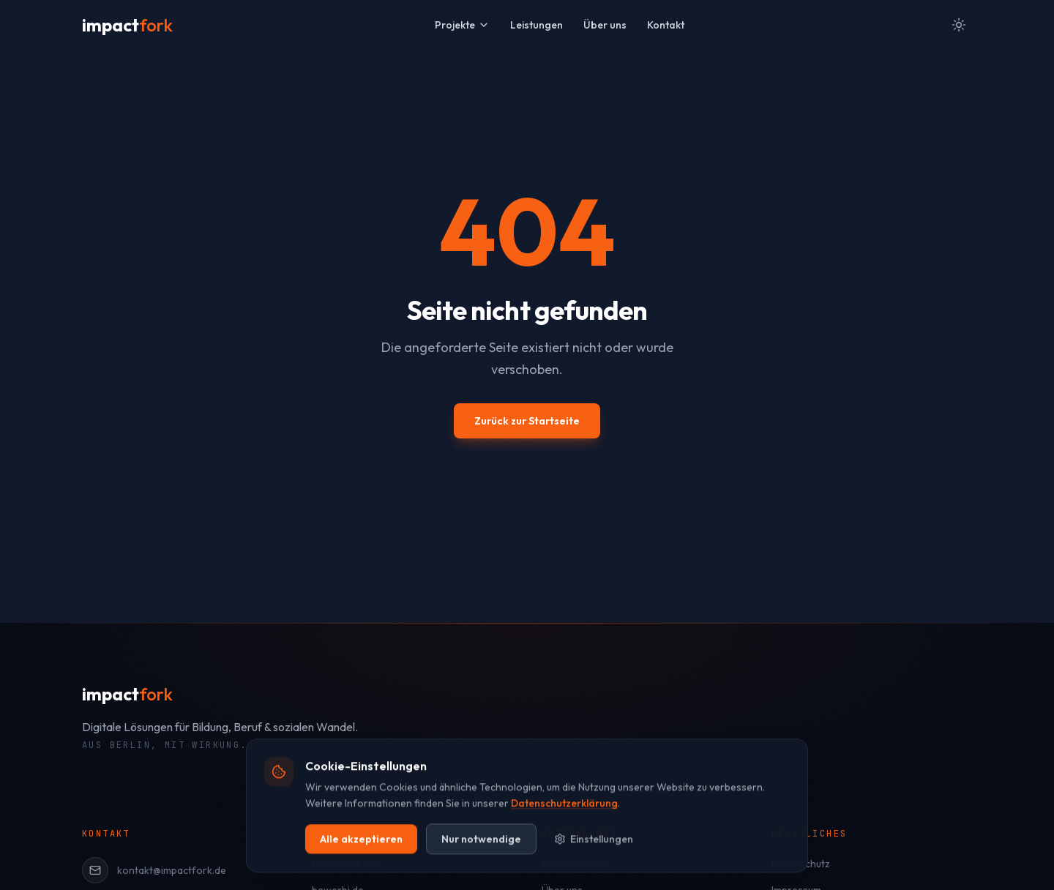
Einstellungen (593, 860)
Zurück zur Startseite (527, 420)
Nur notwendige (481, 860)
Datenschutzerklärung (564, 824)
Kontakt (665, 24)
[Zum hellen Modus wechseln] (959, 25)
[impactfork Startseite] (127, 25)
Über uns (605, 24)
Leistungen (536, 24)
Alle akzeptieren (361, 860)
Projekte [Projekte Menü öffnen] (462, 24)
